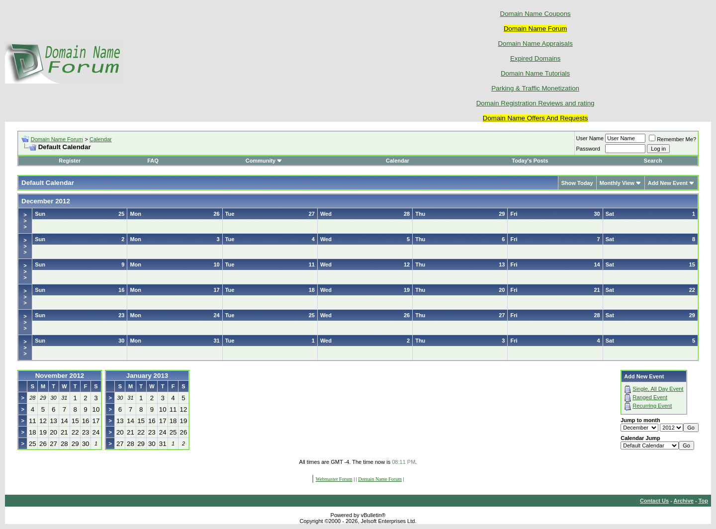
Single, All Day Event (657, 389)
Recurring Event (652, 406)
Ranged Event (649, 397)
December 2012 (45, 201)
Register (70, 161)
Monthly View (617, 183)
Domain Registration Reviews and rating (535, 103)
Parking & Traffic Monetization (535, 88)
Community (264, 161)
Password (588, 149)
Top (703, 501)
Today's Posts (530, 161)
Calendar (101, 139)
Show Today (577, 183)
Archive (684, 501)
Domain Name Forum (57, 139)
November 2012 (60, 375)
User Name (590, 138)
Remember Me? (672, 139)
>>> (24, 221)
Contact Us (654, 501)
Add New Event (668, 183)
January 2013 (147, 375)
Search (653, 161)
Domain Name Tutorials (535, 73)
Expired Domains (535, 58)
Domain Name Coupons (535, 13)
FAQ (153, 161)
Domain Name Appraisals (535, 43)
